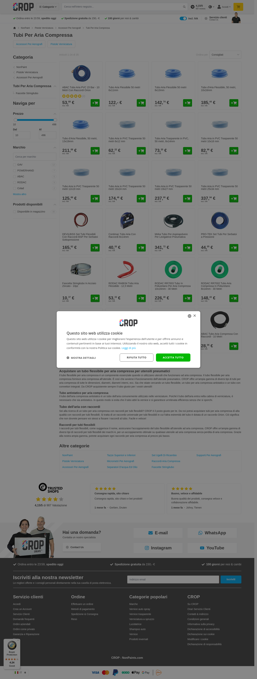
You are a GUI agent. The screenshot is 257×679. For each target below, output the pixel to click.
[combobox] (189, 316)
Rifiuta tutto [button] (136, 357)
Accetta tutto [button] (173, 357)
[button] (81, 357)
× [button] (194, 315)
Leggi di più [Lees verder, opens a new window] (129, 347)
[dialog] (128, 339)
